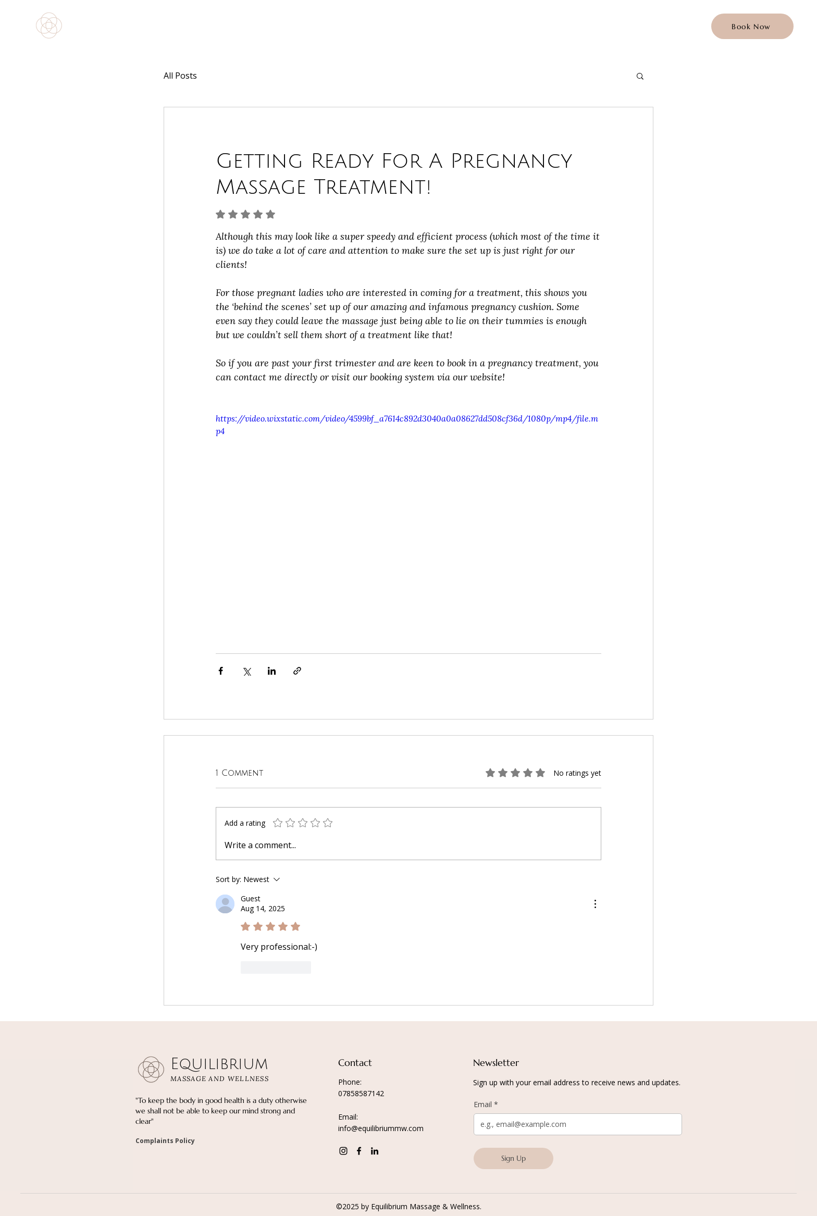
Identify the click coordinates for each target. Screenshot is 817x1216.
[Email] (574, 1124)
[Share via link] (297, 671)
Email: (348, 1117)
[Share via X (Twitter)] (246, 671)
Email (486, 1104)
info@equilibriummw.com (381, 1128)
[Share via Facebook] (221, 671)
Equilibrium (117, 20)
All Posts (180, 75)
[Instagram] (343, 1151)
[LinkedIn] (374, 1151)
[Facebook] (359, 1151)
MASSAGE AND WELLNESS (117, 34)
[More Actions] (595, 904)
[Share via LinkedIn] (272, 671)
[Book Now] (752, 26)
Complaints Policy (165, 1140)
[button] (640, 75)
